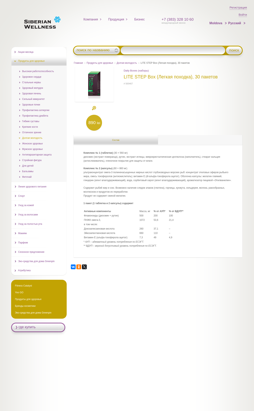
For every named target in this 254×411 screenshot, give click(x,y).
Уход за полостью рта (30, 224)
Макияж (22, 233)
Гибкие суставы (30, 121)
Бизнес (139, 19)
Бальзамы (28, 171)
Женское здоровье (32, 143)
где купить (27, 327)
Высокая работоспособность (38, 71)
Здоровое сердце (31, 76)
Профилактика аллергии (35, 110)
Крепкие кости (30, 126)
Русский (235, 23)
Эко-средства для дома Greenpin (36, 261)
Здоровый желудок (32, 88)
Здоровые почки (31, 104)
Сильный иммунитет (33, 99)
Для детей (28, 165)
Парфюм (23, 242)
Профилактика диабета (35, 115)
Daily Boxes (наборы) (136, 70)
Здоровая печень (31, 93)
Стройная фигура (32, 160)
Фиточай (27, 177)
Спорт (21, 196)
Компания (91, 19)
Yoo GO (19, 292)
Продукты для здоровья (100, 63)
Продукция (116, 19)
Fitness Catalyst (23, 285)
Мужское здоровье (32, 149)
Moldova (216, 23)
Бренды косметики (25, 306)
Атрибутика (24, 270)
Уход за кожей (26, 205)
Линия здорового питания (32, 186)
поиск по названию (93, 50)
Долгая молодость (127, 63)
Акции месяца (26, 52)
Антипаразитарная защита (37, 154)
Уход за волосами (28, 214)
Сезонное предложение (31, 252)
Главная (78, 63)
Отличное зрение (31, 132)
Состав (115, 140)
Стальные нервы (31, 82)
